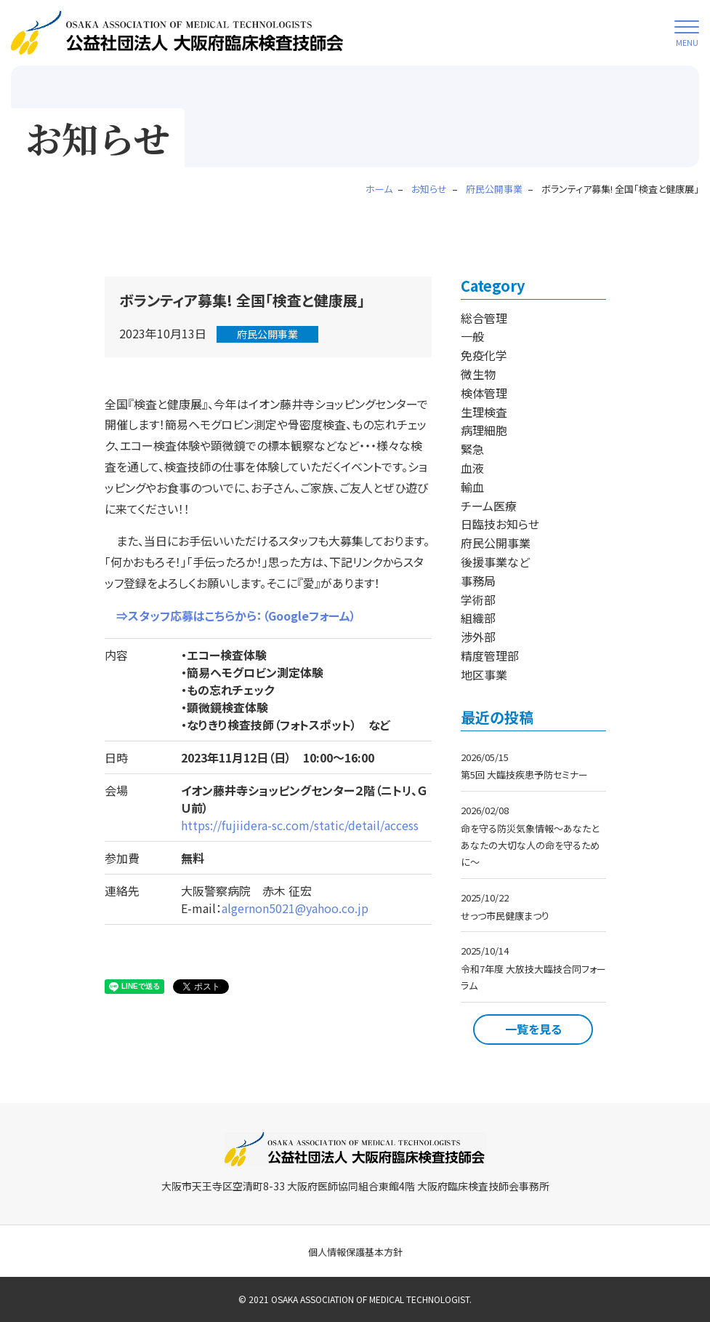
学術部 (478, 599)
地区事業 (484, 674)
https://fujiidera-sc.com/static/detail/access (300, 825)
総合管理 (484, 318)
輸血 (472, 486)
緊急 (472, 449)
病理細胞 (484, 430)
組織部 (478, 617)
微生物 (478, 374)
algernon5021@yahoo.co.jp (295, 908)
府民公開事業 (267, 334)
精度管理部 (490, 655)
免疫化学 (484, 355)
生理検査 (484, 412)
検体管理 (484, 393)
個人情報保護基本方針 (355, 1252)
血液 (472, 468)
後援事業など (495, 561)
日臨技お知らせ (500, 524)
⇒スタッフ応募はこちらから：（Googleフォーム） (230, 615)
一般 (472, 336)
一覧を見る (533, 1029)
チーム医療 (489, 505)
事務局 (478, 580)
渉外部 (478, 636)
